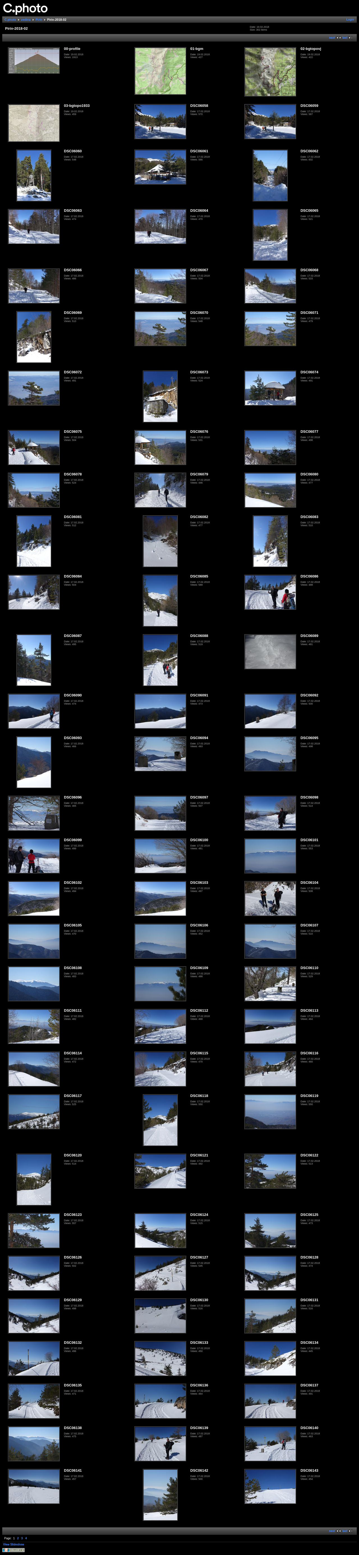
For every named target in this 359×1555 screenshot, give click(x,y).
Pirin (39, 19)
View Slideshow (13, 1544)
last (344, 37)
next (332, 37)
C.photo (10, 19)
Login (350, 19)
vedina (26, 19)
